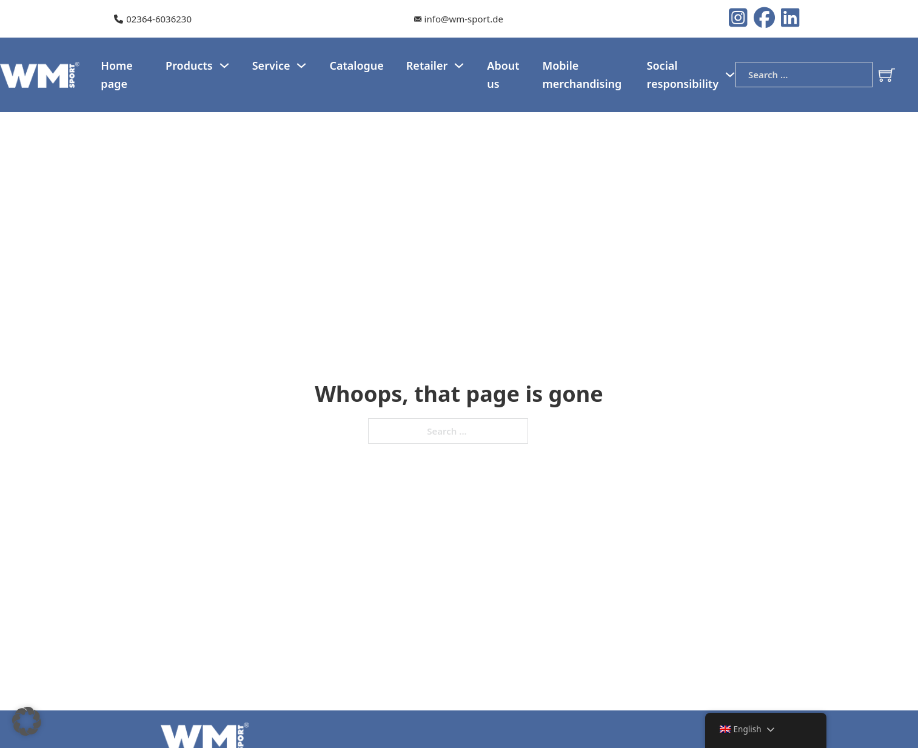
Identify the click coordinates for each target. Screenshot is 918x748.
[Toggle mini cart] (887, 75)
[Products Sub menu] (224, 65)
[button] (26, 721)
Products (189, 65)
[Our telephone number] (153, 19)
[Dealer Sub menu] (459, 65)
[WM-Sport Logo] (41, 73)
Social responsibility (683, 75)
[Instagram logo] (741, 18)
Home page (117, 75)
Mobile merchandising (581, 75)
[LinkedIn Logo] (790, 18)
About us (503, 75)
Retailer (426, 65)
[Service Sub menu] (301, 65)
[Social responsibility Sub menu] (730, 74)
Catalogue (356, 65)
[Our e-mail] (458, 19)
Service (271, 65)
